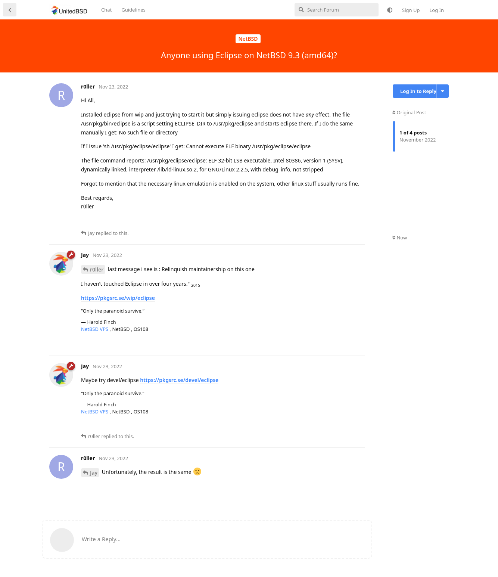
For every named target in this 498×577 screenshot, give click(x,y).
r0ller (96, 269)
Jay (93, 472)
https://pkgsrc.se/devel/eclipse (179, 380)
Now (399, 237)
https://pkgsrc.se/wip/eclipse (118, 297)
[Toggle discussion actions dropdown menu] (442, 91)
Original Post (409, 112)
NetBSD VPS (95, 329)
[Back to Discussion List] (9, 9)
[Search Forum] (337, 9)
